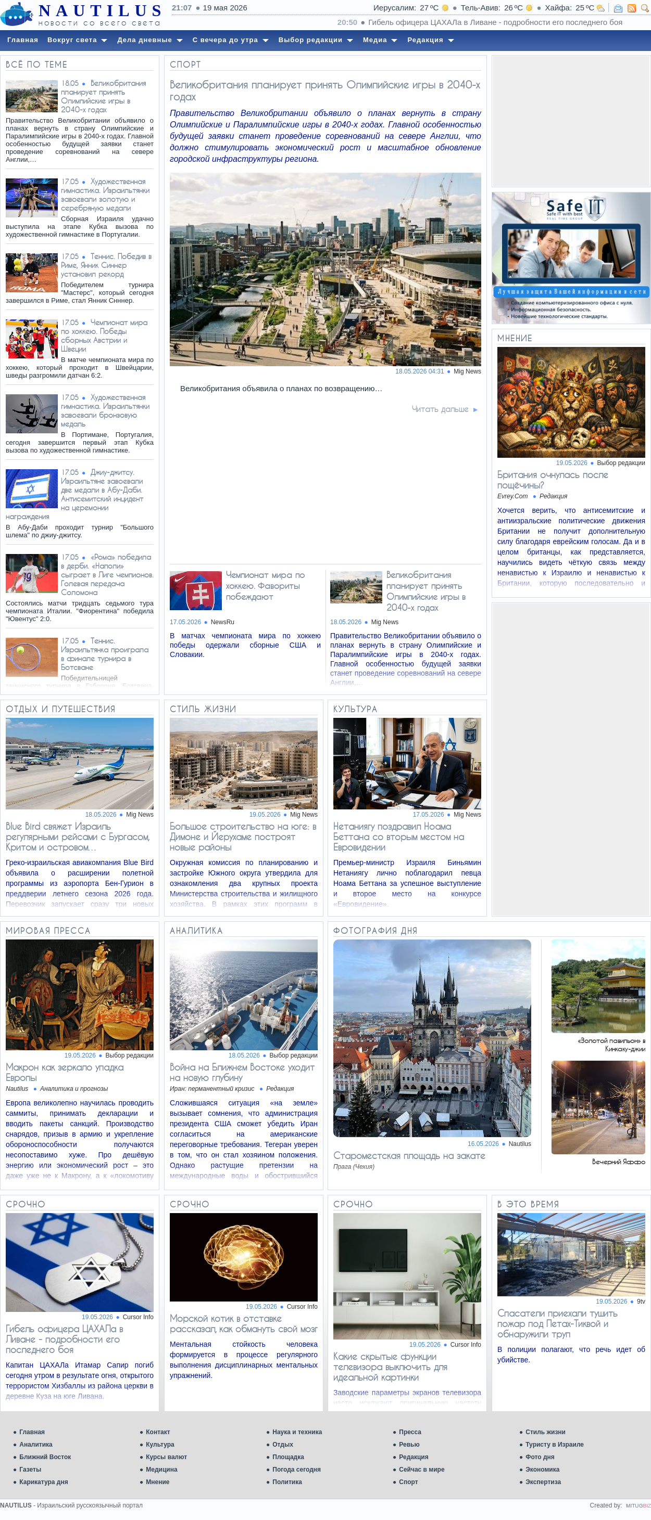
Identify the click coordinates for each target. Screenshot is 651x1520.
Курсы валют (166, 1457)
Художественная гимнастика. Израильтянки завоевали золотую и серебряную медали (105, 194)
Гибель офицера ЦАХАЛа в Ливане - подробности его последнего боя (64, 1339)
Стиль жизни (545, 1432)
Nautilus (520, 1144)
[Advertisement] (571, 121)
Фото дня (540, 1457)
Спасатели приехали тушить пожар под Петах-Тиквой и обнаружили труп (557, 1323)
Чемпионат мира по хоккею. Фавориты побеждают (265, 585)
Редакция (413, 1457)
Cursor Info (138, 1317)
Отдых (282, 1444)
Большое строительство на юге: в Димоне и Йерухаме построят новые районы (243, 836)
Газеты (30, 1469)
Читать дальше (440, 409)
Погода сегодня (296, 1469)
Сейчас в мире (421, 1469)
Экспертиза (543, 1482)
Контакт (158, 1432)
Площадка (288, 1457)
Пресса (410, 1432)
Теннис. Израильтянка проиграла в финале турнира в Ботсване (104, 654)
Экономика (542, 1469)
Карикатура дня (43, 1482)
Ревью (409, 1444)
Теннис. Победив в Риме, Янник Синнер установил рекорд (106, 265)
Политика (287, 1482)
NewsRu (222, 622)
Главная (32, 1432)
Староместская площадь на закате (409, 1155)
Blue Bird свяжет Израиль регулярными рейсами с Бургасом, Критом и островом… (77, 836)
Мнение (157, 1482)
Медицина (161, 1469)
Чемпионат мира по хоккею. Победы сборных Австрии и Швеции (104, 335)
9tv (641, 1301)
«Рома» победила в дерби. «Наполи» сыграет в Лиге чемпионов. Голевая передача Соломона (107, 574)
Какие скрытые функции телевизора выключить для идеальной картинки (390, 1366)
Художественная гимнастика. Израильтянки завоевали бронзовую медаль (105, 410)
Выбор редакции (621, 463)
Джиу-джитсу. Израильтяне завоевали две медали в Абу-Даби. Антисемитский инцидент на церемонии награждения (74, 494)
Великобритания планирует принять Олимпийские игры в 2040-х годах (103, 96)
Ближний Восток (45, 1457)
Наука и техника (297, 1432)
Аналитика (36, 1444)
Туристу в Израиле (554, 1444)
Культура (160, 1444)
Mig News (140, 814)
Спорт (408, 1482)
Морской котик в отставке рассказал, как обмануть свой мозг (244, 1323)
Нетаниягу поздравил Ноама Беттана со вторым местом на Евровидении (398, 836)
